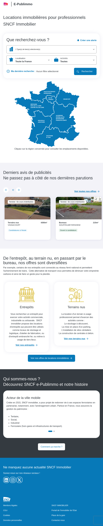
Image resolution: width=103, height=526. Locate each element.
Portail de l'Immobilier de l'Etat (64, 510)
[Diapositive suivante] (18, 190)
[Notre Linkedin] (6, 480)
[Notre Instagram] (12, 480)
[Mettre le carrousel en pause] (6, 190)
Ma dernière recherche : (23, 71)
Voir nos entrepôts (25, 345)
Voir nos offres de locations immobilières (50, 358)
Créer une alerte (87, 40)
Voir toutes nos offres (85, 191)
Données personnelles (12, 520)
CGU (5, 510)
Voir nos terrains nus (74, 339)
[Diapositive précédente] (13, 190)
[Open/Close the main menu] (98, 4)
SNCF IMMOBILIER (60, 505)
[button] (51, 49)
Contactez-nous (58, 520)
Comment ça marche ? (51, 447)
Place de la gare (58, 515)
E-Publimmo (23, 4)
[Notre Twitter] (19, 480)
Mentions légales (10, 505)
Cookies (6, 515)
